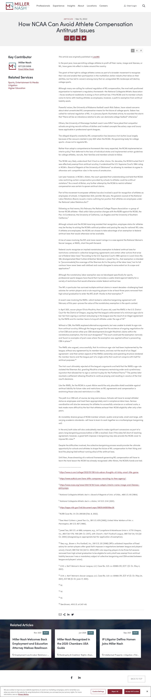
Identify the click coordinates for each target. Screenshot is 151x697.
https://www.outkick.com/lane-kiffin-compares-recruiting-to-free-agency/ (93, 479)
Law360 (96, 57)
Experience (58, 6)
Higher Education (16, 88)
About (81, 6)
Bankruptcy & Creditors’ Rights (73, 655)
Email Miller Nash (26, 69)
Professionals (43, 6)
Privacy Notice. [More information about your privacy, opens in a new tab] (23, 695)
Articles (68, 19)
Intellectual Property (113, 655)
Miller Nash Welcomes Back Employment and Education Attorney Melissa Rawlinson (30, 644)
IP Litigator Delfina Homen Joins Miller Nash (119, 641)
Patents (137, 655)
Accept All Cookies (132, 692)
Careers (103, 6)
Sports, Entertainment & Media (23, 83)
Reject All (115, 692)
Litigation (12, 85)
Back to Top (136, 679)
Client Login (130, 6)
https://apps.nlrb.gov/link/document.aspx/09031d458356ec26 (87, 508)
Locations (92, 6)
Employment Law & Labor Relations (30, 655)
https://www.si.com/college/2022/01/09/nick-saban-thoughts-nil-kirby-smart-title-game (99, 472)
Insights (71, 6)
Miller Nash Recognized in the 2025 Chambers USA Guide (73, 644)
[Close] (147, 692)
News (46, 633)
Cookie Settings (98, 692)
